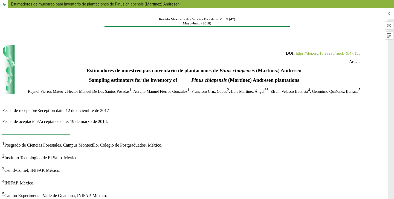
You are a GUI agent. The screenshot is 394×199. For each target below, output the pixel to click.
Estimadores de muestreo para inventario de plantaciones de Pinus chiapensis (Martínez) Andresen (95, 4)
